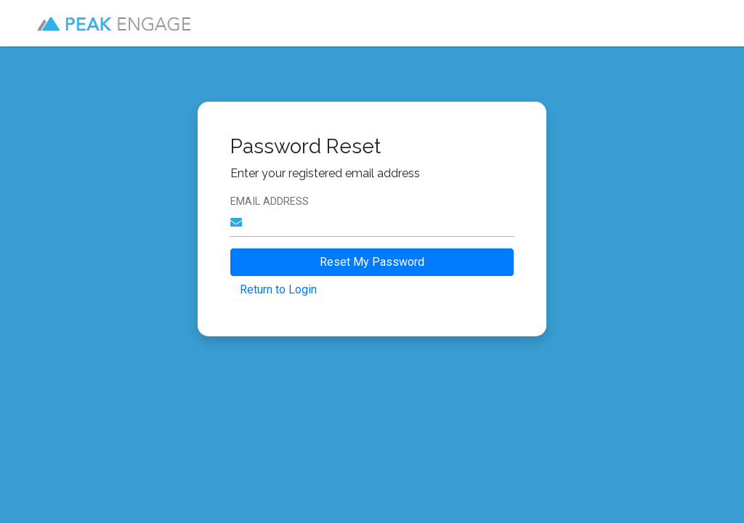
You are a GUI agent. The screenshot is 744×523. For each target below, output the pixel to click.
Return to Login (278, 289)
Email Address (269, 201)
